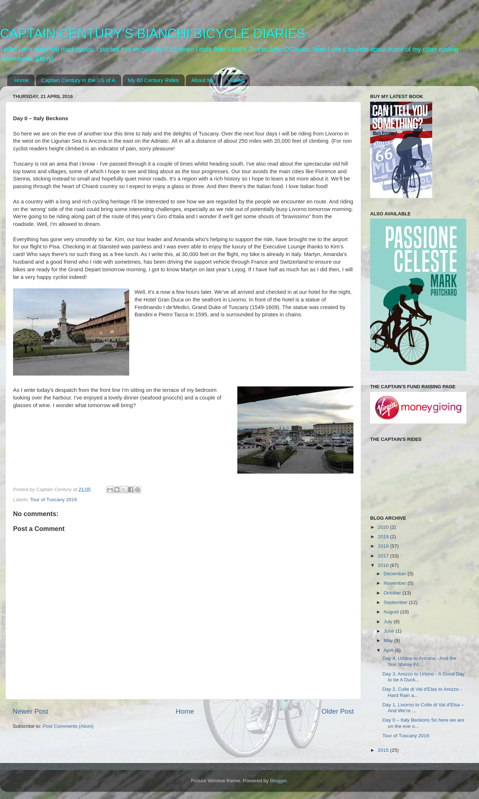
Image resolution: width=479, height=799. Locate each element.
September (396, 602)
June (390, 631)
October (393, 593)
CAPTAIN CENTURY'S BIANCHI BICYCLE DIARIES (153, 33)
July (389, 621)
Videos (235, 80)
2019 (384, 536)
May (389, 640)
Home (21, 80)
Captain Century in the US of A (78, 80)
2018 (384, 546)
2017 (384, 556)
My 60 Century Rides (153, 80)
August (392, 612)
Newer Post (30, 711)
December (396, 573)
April (389, 650)
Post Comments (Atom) (68, 726)
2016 (384, 565)
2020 (384, 527)
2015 (384, 750)
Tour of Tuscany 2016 (53, 499)
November (396, 583)
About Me (202, 80)
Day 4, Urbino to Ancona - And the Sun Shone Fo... (419, 661)
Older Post (338, 711)
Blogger (278, 780)
